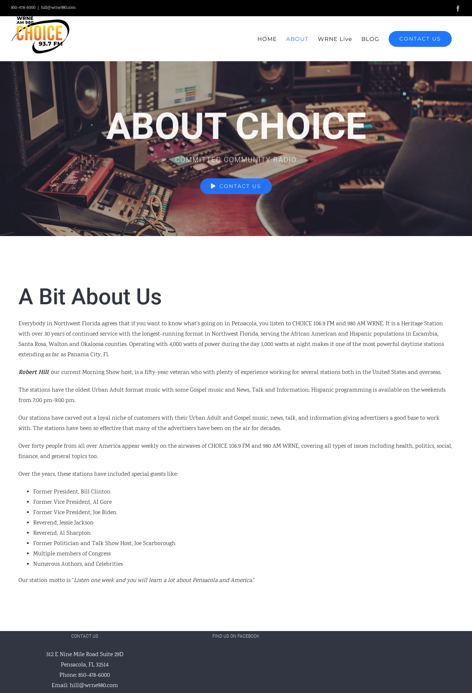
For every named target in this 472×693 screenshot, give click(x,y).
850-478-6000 (94, 675)
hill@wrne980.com (58, 8)
